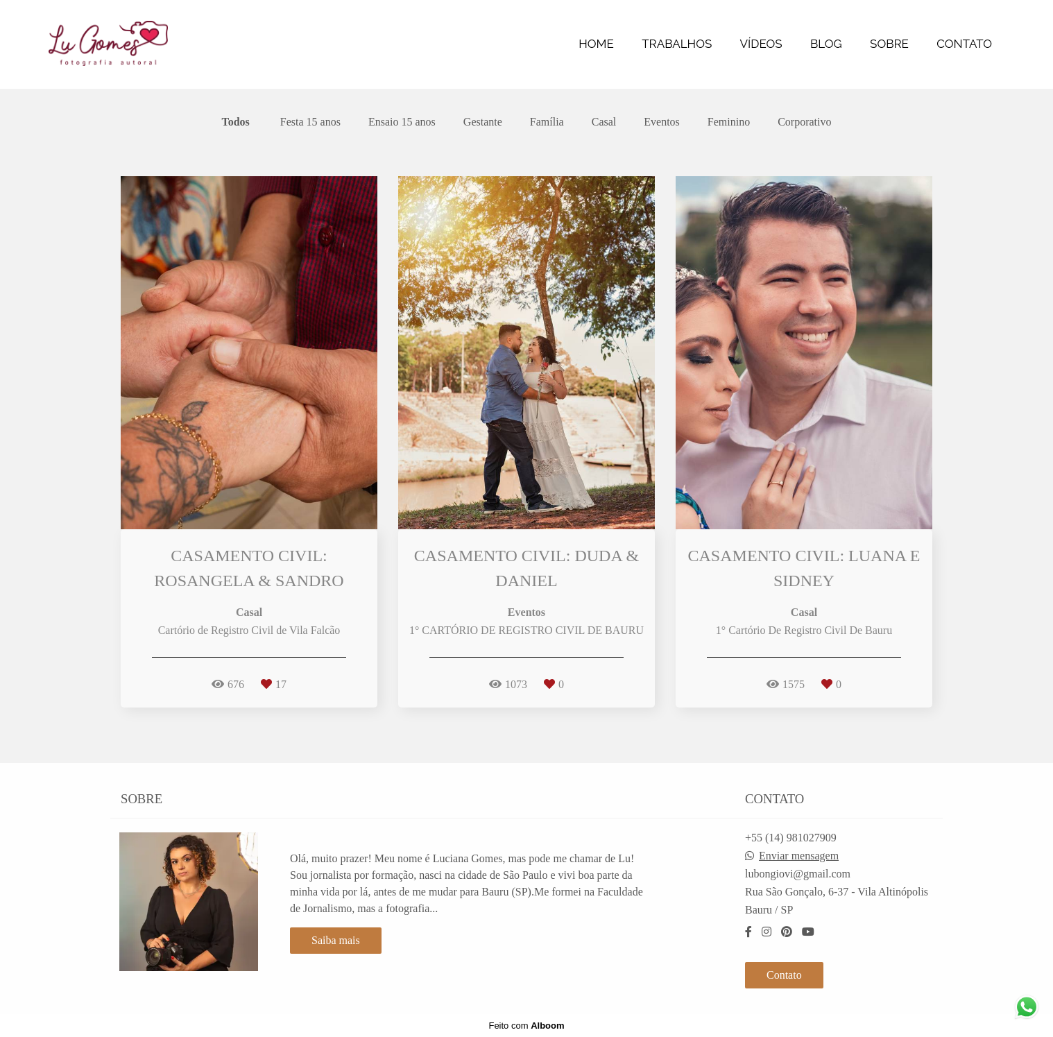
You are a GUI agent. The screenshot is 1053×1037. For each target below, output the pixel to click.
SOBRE (889, 44)
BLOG (826, 44)
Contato (784, 975)
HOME (596, 44)
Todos (236, 122)
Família (547, 122)
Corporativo (804, 122)
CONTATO (964, 44)
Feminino (729, 122)
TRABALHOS (677, 44)
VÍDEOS (761, 44)
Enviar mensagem (799, 856)
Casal (604, 122)
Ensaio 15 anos (402, 122)
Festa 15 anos (310, 122)
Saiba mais (335, 940)
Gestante (482, 122)
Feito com (526, 1025)
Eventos (662, 122)
